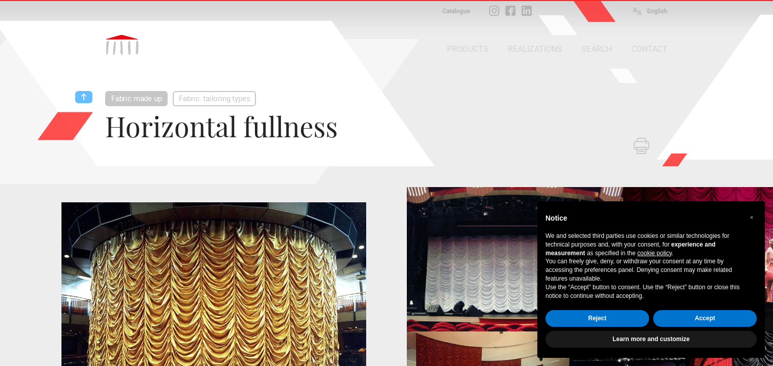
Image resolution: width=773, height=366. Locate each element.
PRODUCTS (468, 49)
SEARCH (597, 49)
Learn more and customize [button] (651, 339)
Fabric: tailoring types (214, 98)
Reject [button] (597, 318)
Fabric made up (136, 98)
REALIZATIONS (535, 49)
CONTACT (649, 49)
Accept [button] (705, 318)
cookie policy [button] (654, 253)
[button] (752, 217)
